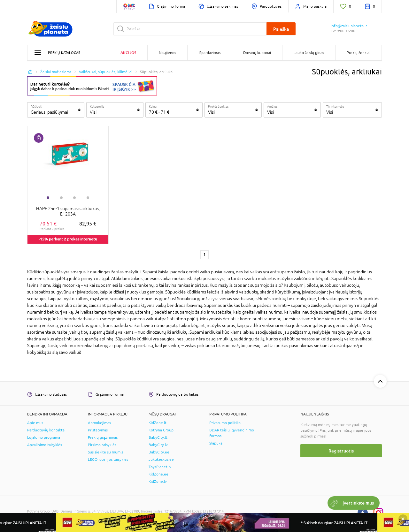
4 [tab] (88, 197)
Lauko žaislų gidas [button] (309, 52)
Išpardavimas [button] (209, 52)
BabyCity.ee (159, 452)
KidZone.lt (157, 423)
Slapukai (216, 443)
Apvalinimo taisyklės (44, 445)
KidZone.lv (158, 481)
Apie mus (35, 423)
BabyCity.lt (158, 437)
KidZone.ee (158, 474)
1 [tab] (48, 197)
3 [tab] (74, 197)
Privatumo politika (225, 423)
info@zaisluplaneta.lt (349, 26)
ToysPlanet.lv (160, 467)
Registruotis (341, 450)
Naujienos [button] (167, 52)
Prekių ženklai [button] (358, 52)
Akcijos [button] (128, 52)
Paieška (281, 29)
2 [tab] (61, 197)
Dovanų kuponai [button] (257, 52)
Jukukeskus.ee (161, 459)
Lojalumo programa (43, 437)
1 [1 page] (204, 254)
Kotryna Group (161, 430)
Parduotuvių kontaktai (46, 430)
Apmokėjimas (99, 423)
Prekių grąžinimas (103, 437)
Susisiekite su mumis (105, 452)
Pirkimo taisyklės (102, 445)
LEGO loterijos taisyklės (108, 459)
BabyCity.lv (158, 445)
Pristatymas (98, 430)
